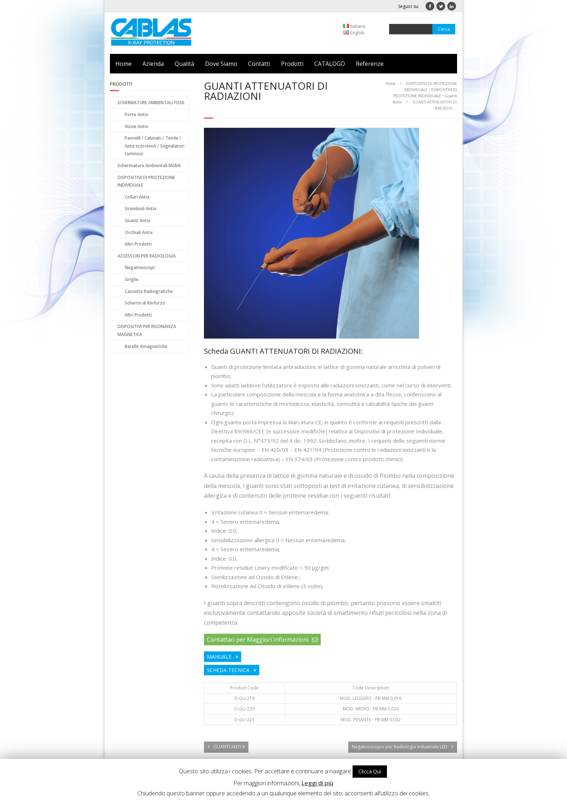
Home (123, 64)
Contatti (259, 64)
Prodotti (292, 64)
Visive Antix (136, 126)
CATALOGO (329, 64)
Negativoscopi (140, 267)
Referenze (370, 64)
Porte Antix (136, 114)
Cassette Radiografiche (149, 291)
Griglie (131, 279)
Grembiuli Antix (141, 208)
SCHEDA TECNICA (228, 670)
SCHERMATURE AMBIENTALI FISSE (151, 102)
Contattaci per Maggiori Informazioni (257, 639)
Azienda (153, 64)
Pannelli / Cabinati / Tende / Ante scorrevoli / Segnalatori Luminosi (154, 146)
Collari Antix (137, 197)
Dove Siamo (221, 64)
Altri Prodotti (138, 244)
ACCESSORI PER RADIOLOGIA (147, 256)
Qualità (184, 64)
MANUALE (219, 656)
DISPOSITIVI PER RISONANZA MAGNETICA (147, 330)
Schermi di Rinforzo (145, 303)
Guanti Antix (137, 220)
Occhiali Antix (139, 232)
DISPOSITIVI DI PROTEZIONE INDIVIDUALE (146, 181)
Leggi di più (317, 783)
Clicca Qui (369, 771)
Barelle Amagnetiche (146, 346)
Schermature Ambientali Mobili (149, 165)
